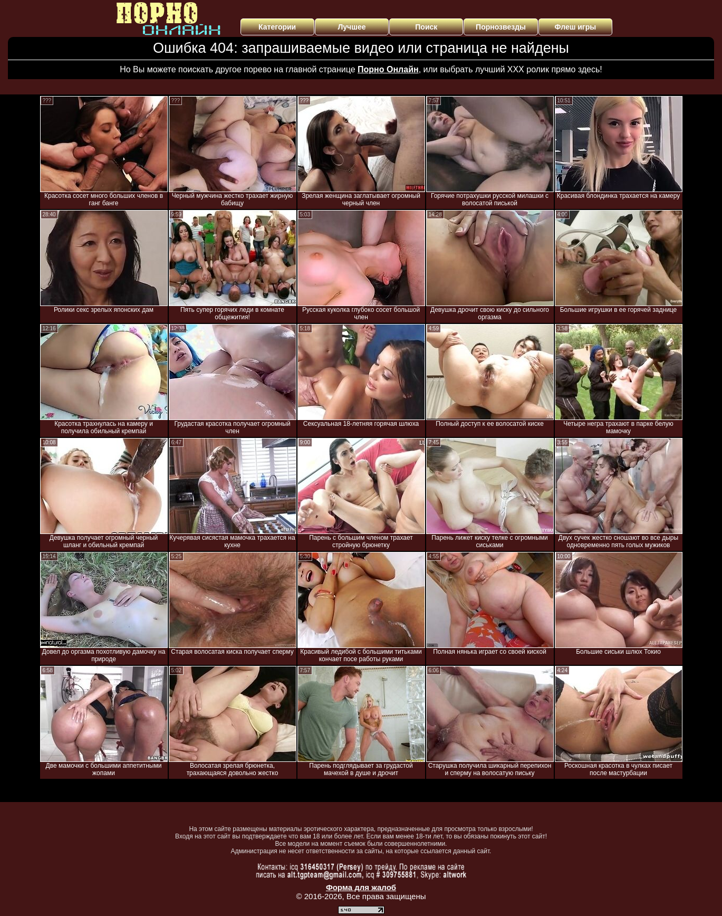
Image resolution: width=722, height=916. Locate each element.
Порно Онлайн (388, 69)
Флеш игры (575, 27)
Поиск (426, 27)
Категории (277, 27)
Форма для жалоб (361, 887)
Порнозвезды (501, 27)
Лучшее (351, 27)
